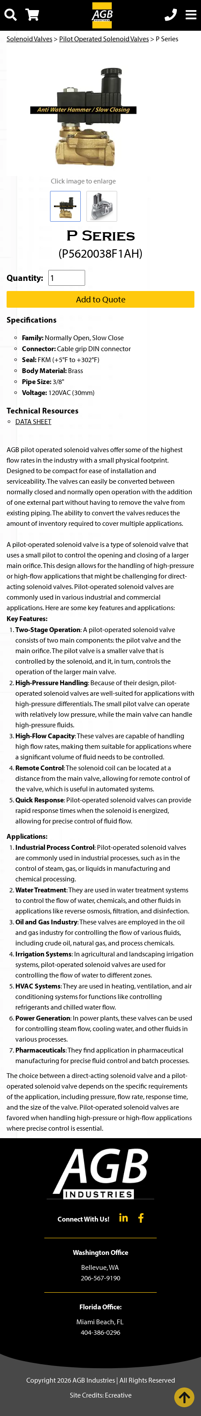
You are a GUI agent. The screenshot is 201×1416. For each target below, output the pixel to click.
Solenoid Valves (29, 39)
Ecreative (118, 1395)
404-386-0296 (100, 1332)
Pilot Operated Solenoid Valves (104, 39)
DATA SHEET (33, 421)
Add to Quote (101, 299)
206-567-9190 (100, 1278)
